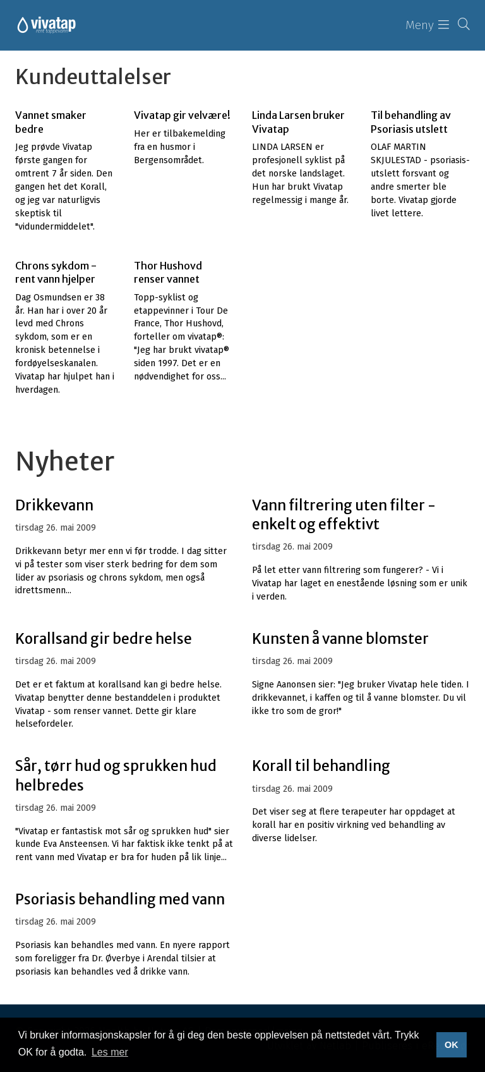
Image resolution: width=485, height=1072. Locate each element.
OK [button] (451, 1045)
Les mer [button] (110, 1052)
